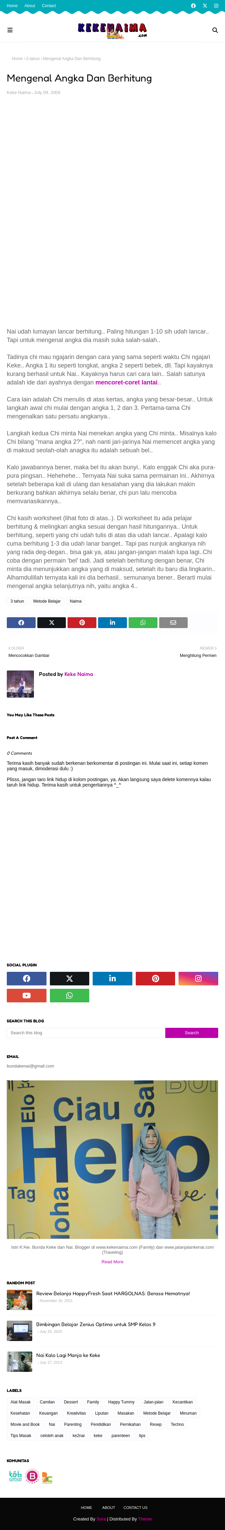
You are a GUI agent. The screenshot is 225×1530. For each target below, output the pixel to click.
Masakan (126, 1413)
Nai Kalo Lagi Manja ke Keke (68, 1355)
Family (93, 1402)
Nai (52, 1424)
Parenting (72, 1424)
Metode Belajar (47, 601)
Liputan (101, 1413)
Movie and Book (25, 1424)
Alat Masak (21, 1402)
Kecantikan (182, 1402)
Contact (49, 5)
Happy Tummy (121, 1402)
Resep (156, 1424)
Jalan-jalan (153, 1402)
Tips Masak (21, 1435)
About (29, 5)
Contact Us (136, 1508)
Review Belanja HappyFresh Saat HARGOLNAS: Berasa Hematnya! (113, 1293)
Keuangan (48, 1413)
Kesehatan (20, 1413)
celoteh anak (51, 1435)
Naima (76, 601)
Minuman (188, 1413)
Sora (101, 1519)
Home (12, 5)
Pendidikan (101, 1424)
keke (98, 1435)
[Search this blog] (86, 1033)
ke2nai (79, 1435)
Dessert (71, 1402)
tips (142, 1435)
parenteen (121, 1435)
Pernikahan (130, 1424)
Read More (112, 1261)
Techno (177, 1424)
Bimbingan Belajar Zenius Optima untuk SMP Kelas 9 (95, 1324)
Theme (145, 1519)
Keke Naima (19, 92)
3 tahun (33, 58)
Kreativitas (76, 1413)
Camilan (47, 1402)
